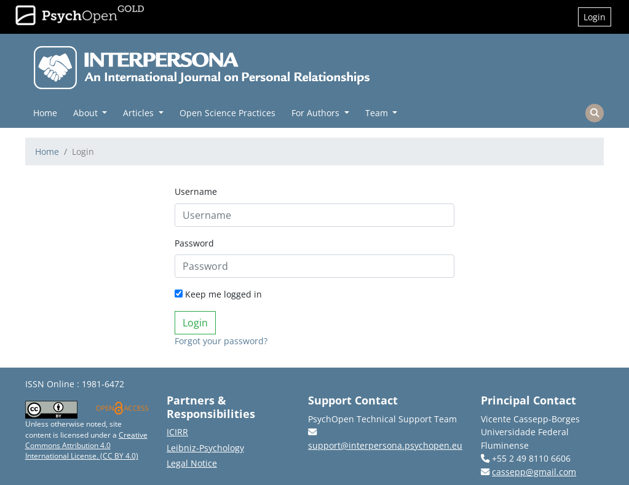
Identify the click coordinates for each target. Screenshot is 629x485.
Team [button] (377, 113)
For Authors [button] (316, 113)
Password (194, 243)
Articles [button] (139, 113)
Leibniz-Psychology (205, 448)
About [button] (86, 113)
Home (45, 113)
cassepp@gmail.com (534, 472)
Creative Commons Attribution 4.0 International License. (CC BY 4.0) (86, 445)
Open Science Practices (227, 113)
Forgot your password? (221, 341)
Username (196, 191)
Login (595, 17)
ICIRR (177, 432)
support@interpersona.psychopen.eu (385, 445)
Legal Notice (192, 463)
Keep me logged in (218, 294)
